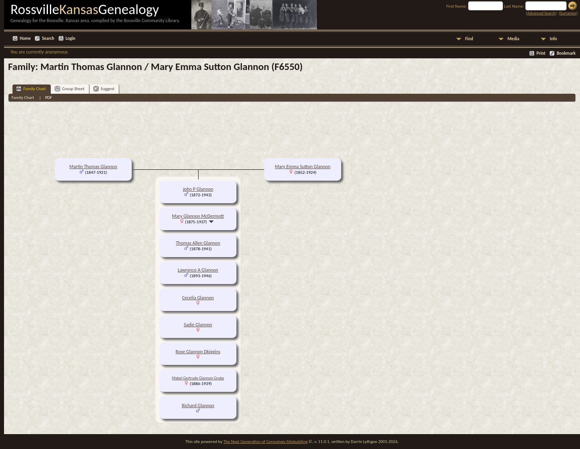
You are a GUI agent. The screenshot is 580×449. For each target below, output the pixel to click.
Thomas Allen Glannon (198, 243)
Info (553, 38)
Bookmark (566, 53)
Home (25, 38)
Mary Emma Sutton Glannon (303, 166)
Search (48, 38)
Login (70, 38)
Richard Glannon (198, 405)
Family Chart (31, 89)
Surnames (568, 13)
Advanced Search (541, 13)
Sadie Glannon (198, 324)
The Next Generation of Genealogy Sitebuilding (265, 441)
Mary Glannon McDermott (198, 216)
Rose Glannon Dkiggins (198, 351)
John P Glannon (198, 189)
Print (540, 53)
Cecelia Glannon (198, 298)
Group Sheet (70, 89)
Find (469, 38)
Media (513, 38)
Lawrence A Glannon (198, 270)
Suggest (104, 89)
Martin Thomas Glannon (93, 166)
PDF (48, 97)
